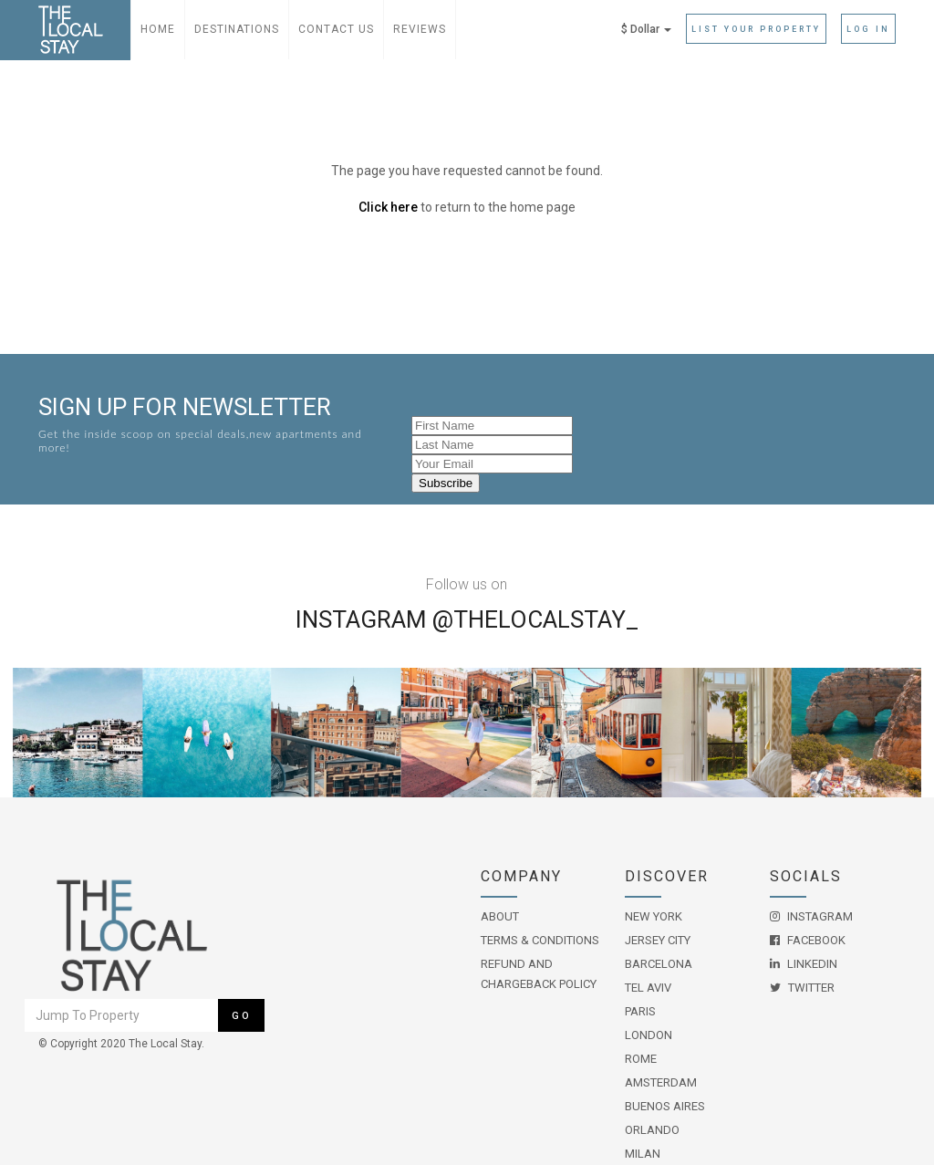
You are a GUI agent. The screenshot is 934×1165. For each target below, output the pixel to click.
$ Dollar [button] (646, 29)
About (500, 916)
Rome (641, 1059)
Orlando (652, 1130)
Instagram (811, 916)
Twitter (802, 987)
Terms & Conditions (540, 940)
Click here (388, 207)
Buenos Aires (665, 1106)
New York (653, 916)
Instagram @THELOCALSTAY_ (467, 619)
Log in (868, 29)
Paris (640, 1011)
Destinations (236, 29)
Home (157, 29)
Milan (642, 1153)
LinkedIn (803, 964)
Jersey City (657, 940)
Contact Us (336, 29)
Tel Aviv (648, 987)
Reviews (419, 29)
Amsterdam (661, 1082)
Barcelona (658, 964)
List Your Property (756, 29)
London (648, 1035)
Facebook (808, 940)
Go (242, 1016)
